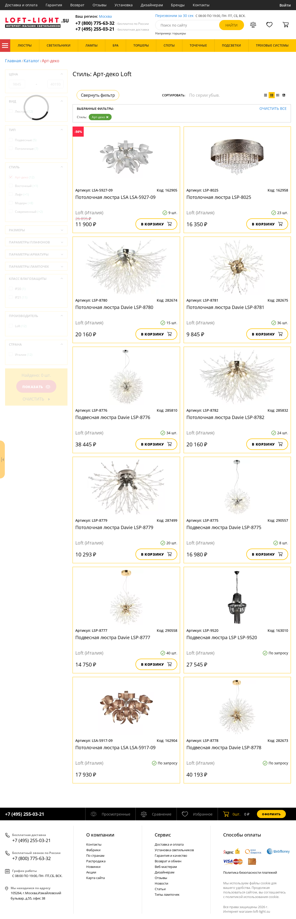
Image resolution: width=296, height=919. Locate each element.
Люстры (24, 111)
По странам (95, 855)
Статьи (160, 889)
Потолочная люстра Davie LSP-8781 (225, 307)
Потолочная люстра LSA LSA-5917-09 (115, 747)
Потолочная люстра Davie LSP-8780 (114, 307)
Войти (285, 5)
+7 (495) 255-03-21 (112, 29)
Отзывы (100, 5)
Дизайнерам (152, 5)
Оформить (271, 814)
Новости (161, 883)
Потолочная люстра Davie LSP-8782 (225, 417)
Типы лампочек (167, 894)
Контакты (201, 5)
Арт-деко (100, 117)
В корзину (156, 224)
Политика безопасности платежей (250, 872)
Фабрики (93, 850)
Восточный (26, 186)
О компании (100, 835)
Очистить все (273, 109)
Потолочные (26, 149)
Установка (124, 5)
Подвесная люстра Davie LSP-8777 (112, 637)
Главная (13, 61)
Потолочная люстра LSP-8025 (218, 197)
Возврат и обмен (168, 861)
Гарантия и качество (171, 855)
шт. (231, 814)
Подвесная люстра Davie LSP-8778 (223, 747)
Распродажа (96, 861)
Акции (91, 872)
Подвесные (26, 140)
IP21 (21, 297)
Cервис (163, 835)
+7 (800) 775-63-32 (112, 23)
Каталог (5, 46)
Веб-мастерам (166, 866)
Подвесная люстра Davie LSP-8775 (223, 527)
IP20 (20, 289)
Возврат (77, 5)
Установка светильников (174, 850)
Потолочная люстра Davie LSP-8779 (114, 527)
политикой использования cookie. (252, 896)
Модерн (24, 203)
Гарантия (54, 5)
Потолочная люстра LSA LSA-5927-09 (115, 197)
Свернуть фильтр (98, 95)
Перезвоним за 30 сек (174, 16)
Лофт (22, 194)
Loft (21, 326)
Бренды (178, 5)
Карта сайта (95, 877)
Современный (29, 212)
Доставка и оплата (21, 5)
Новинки (93, 866)
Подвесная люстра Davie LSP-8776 (112, 417)
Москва (105, 16)
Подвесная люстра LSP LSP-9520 (221, 637)
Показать (36, 386)
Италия (23, 354)
